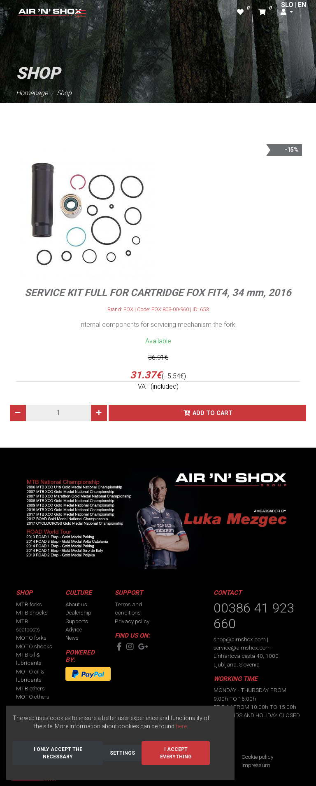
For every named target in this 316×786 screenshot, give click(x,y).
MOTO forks (31, 637)
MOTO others (32, 696)
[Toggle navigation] (81, 13)
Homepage (32, 93)
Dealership (78, 612)
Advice (73, 629)
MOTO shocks (34, 646)
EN (302, 5)
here (181, 726)
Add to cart (212, 413)
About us (76, 604)
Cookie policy (257, 756)
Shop (64, 93)
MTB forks (29, 604)
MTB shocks (32, 612)
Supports (76, 621)
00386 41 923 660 (254, 615)
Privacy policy (132, 621)
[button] (287, 12)
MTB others (30, 688)
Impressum (256, 765)
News (72, 637)
